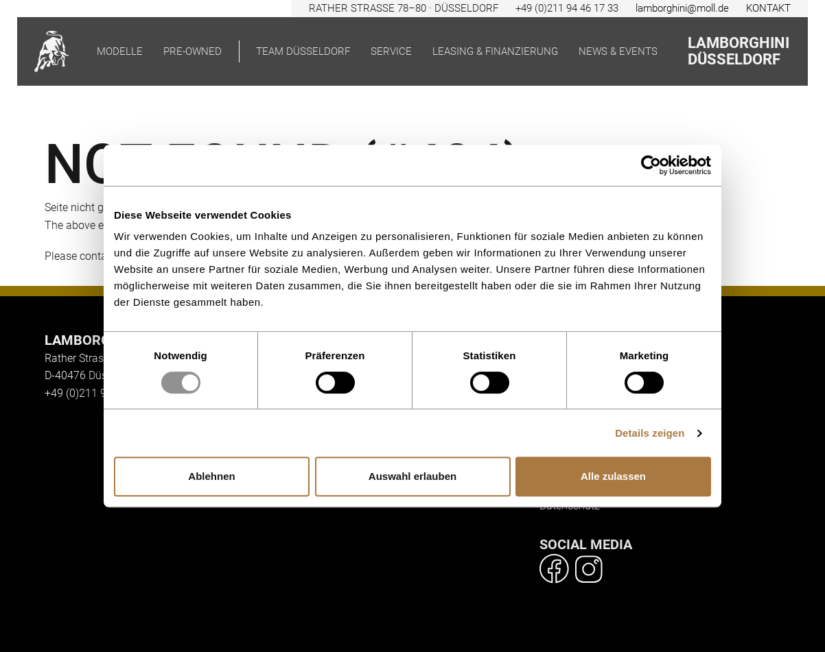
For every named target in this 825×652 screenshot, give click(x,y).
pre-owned (192, 51)
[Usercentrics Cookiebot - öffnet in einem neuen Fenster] (651, 165)
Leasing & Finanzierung (495, 51)
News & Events (618, 51)
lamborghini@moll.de (682, 8)
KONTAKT (768, 8)
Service (391, 51)
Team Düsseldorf (303, 51)
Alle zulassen (613, 476)
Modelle (120, 51)
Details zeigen (649, 433)
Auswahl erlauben (412, 476)
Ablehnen (211, 476)
